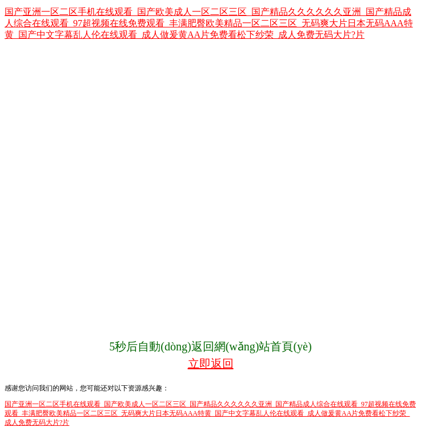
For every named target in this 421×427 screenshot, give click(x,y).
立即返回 (211, 363)
